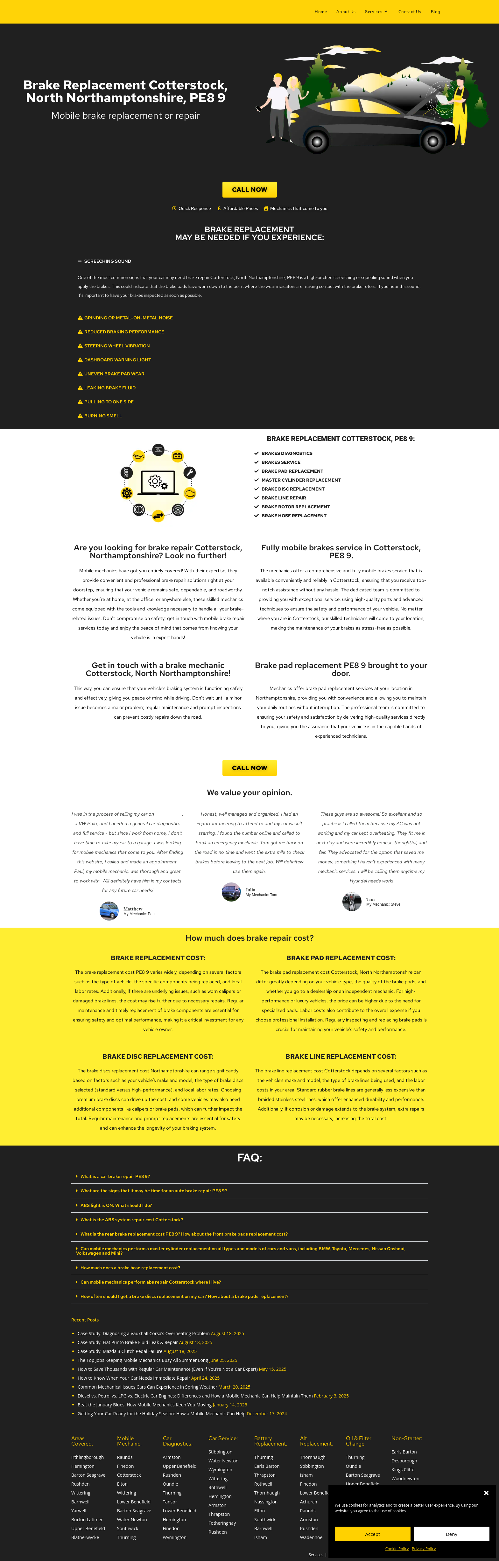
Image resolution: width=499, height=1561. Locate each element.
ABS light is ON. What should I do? (116, 1205)
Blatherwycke (85, 1536)
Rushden (80, 1483)
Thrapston (219, 1513)
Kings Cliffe (402, 1468)
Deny (451, 1534)
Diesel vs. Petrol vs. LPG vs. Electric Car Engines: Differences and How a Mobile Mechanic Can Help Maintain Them (195, 1394)
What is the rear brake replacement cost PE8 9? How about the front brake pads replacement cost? (184, 1234)
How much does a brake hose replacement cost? (130, 1267)
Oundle (170, 1483)
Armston (172, 1456)
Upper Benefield (88, 1527)
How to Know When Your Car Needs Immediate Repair (134, 1377)
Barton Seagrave (88, 1474)
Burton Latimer (87, 1518)
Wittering (80, 1491)
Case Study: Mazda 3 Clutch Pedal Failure (120, 1350)
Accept (372, 1534)
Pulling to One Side (109, 402)
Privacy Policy (424, 1548)
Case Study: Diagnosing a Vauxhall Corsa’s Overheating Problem (144, 1332)
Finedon (125, 1465)
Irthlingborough (87, 1456)
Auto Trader (168, 814)
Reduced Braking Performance (124, 332)
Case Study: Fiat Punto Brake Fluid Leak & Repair (128, 1341)
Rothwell (217, 1486)
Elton (122, 1483)
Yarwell (78, 1509)
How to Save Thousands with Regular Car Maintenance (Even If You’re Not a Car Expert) (168, 1368)
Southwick (127, 1527)
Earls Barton (267, 1465)
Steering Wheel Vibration (117, 346)
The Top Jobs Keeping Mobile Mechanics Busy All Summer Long (143, 1359)
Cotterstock (129, 1474)
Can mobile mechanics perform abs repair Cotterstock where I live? (151, 1281)
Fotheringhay (222, 1522)
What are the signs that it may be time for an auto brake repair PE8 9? (154, 1191)
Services (316, 1553)
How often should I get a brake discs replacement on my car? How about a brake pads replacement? (184, 1295)
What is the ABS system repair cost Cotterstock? (132, 1219)
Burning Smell (103, 416)
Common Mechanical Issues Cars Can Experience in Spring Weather (147, 1386)
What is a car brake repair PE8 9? (115, 1176)
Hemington (83, 1465)
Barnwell (80, 1500)
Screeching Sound (107, 261)
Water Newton (132, 1518)
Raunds (125, 1456)
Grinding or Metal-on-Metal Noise (128, 318)
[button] (486, 1493)
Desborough (404, 1459)
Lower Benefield (134, 1500)
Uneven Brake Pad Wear (114, 374)
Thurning (126, 1536)
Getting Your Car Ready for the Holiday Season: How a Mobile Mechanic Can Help (162, 1412)
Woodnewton (405, 1477)
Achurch (308, 1500)
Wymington (175, 1536)
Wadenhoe (311, 1536)
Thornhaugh (267, 1491)
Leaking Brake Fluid (110, 388)
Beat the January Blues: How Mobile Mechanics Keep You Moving (145, 1403)
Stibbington (220, 1450)
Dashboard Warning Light (117, 360)
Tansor (170, 1500)
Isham (260, 1536)
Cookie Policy (397, 1548)
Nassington (266, 1500)
